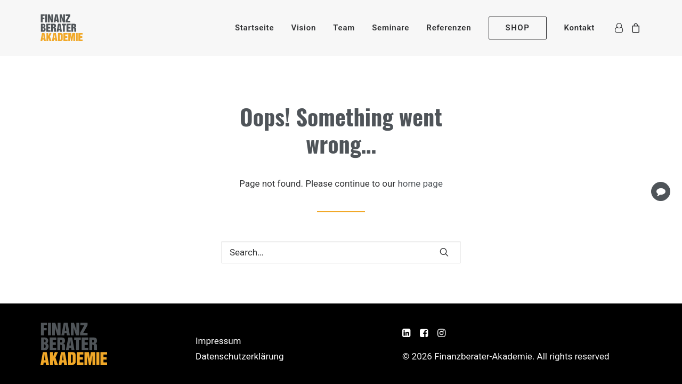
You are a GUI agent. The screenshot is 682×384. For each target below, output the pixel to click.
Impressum (218, 340)
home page (420, 183)
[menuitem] (254, 27)
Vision (303, 28)
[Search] (341, 252)
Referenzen (448, 28)
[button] (444, 252)
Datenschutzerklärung (239, 356)
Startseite (254, 28)
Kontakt (579, 28)
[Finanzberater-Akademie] (61, 27)
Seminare (390, 28)
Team (344, 28)
